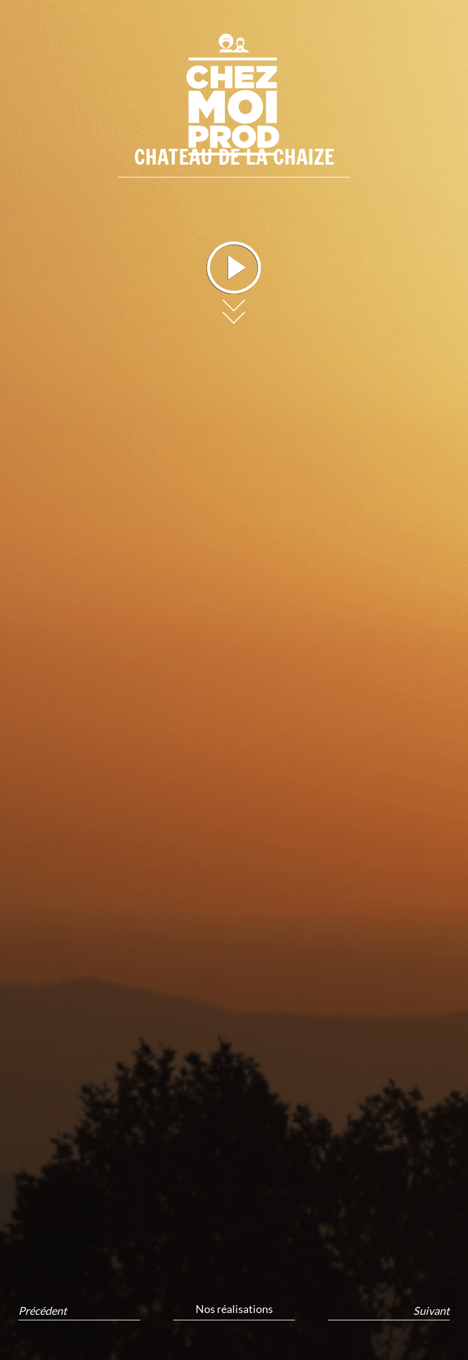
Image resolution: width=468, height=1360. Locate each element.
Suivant (431, 1311)
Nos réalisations (234, 1308)
